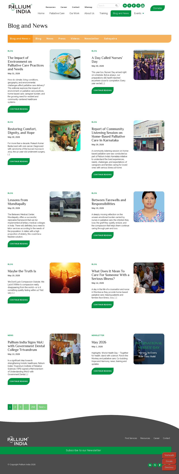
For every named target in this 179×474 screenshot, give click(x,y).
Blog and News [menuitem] (121, 13)
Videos (75, 38)
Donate (157, 8)
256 (33, 407)
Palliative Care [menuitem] (56, 13)
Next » (42, 407)
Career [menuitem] (64, 7)
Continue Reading (19, 109)
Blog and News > (20, 38)
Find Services (131, 438)
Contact (166, 438)
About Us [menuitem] (89, 13)
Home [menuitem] (41, 13)
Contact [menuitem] (75, 7)
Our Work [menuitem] (74, 13)
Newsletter (92, 38)
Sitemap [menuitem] (88, 7)
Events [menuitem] (137, 13)
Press (62, 38)
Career (157, 438)
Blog (38, 38)
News (50, 38)
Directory (169, 467)
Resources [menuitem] (50, 7)
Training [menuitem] (103, 13)
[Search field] (105, 5)
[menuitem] (125, 6)
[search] (116, 5)
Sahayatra (110, 38)
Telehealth (169, 455)
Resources (145, 438)
